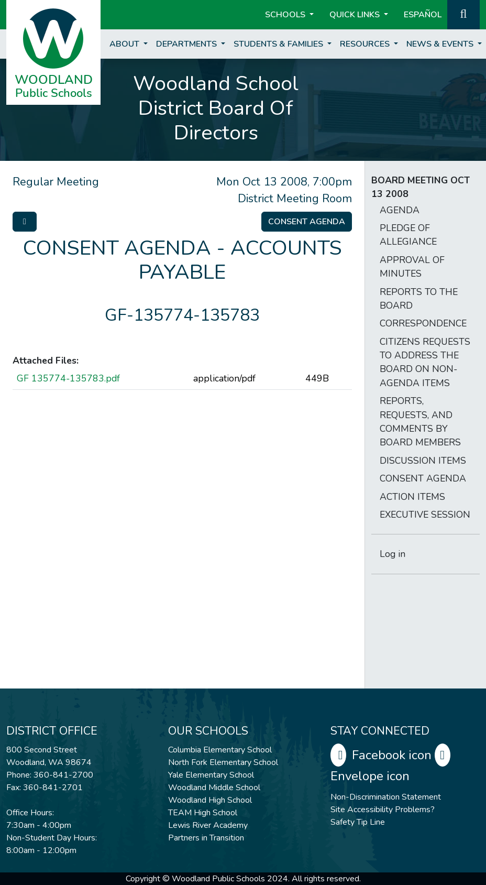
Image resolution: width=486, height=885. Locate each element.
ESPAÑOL (422, 14)
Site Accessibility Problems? (382, 809)
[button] (463, 13)
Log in (392, 554)
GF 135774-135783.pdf (68, 378)
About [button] (125, 44)
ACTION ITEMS (412, 496)
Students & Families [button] (279, 44)
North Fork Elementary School (223, 762)
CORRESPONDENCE (423, 323)
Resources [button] (366, 44)
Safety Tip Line (357, 822)
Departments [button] (187, 44)
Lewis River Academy (208, 825)
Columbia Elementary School (220, 750)
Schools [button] (286, 14)
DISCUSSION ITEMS (423, 460)
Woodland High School (210, 800)
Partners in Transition (206, 838)
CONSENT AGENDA (423, 478)
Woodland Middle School (214, 787)
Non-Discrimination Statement (385, 797)
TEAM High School (202, 812)
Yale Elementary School (211, 775)
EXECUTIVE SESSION (425, 514)
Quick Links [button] (355, 14)
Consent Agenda (306, 221)
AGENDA (399, 210)
